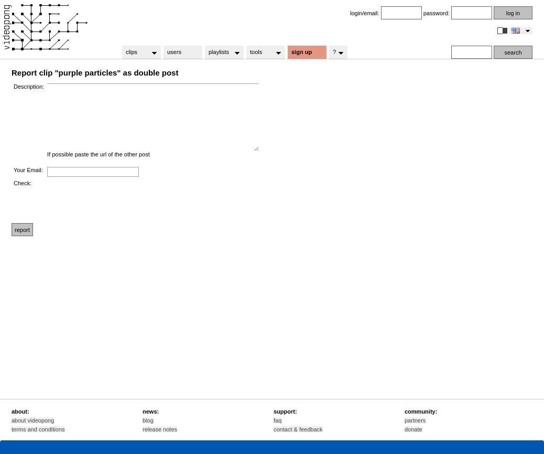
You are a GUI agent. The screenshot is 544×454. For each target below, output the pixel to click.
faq (277, 420)
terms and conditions (38, 429)
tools (262, 52)
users (174, 52)
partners (415, 420)
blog (148, 420)
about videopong (33, 420)
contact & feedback (298, 429)
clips (138, 52)
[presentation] (126, 200)
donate (413, 429)
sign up (301, 52)
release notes (160, 429)
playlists (221, 52)
